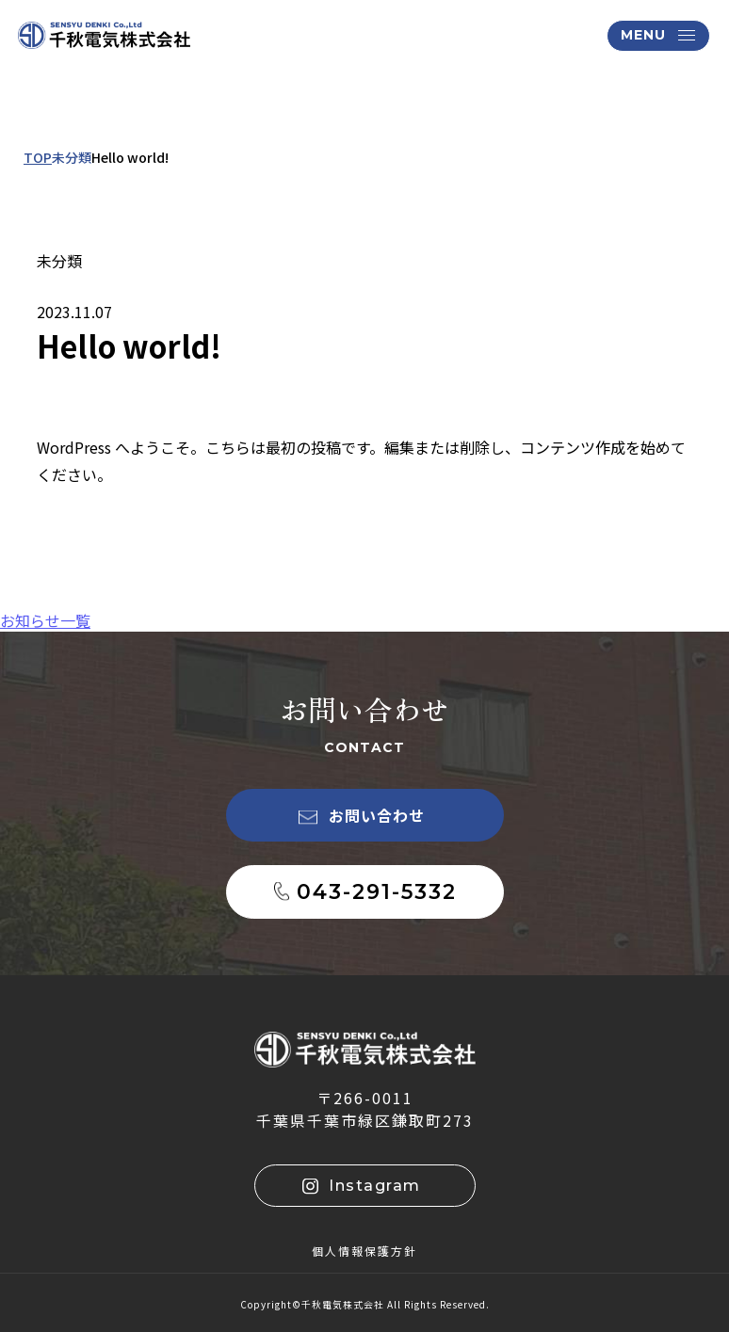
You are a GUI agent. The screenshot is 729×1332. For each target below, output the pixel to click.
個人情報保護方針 (364, 1251)
